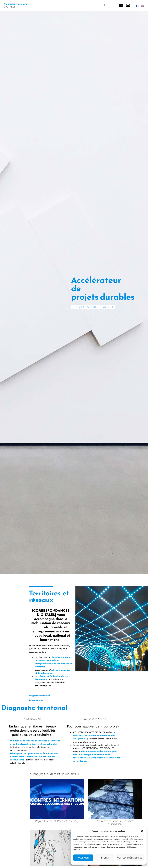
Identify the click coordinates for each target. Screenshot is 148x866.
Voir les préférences (129, 857)
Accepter (83, 857)
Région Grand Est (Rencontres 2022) (56, 821)
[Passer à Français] (137, 6)
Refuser (104, 857)
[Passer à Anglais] (142, 6)
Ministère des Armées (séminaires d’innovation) (115, 822)
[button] (142, 830)
